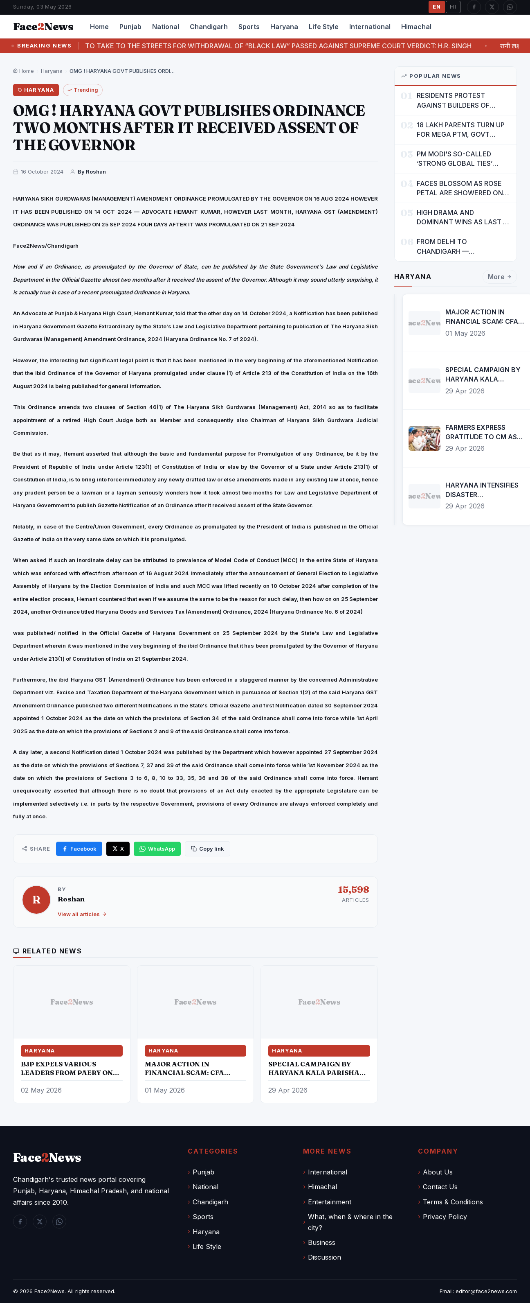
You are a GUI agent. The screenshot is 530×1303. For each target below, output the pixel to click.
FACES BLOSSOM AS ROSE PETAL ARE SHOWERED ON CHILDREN (460, 188)
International (370, 27)
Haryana (284, 27)
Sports (249, 27)
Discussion (324, 1257)
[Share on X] (118, 849)
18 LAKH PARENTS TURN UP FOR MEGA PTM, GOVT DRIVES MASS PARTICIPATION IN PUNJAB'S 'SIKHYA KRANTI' (463, 130)
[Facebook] (474, 7)
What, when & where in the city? (350, 1222)
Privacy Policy (445, 1217)
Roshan (71, 898)
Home (99, 27)
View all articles (82, 914)
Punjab (130, 27)
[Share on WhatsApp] (157, 849)
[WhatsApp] (510, 7)
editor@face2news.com (486, 1291)
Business (321, 1242)
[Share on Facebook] (79, 849)
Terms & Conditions (453, 1202)
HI (453, 6)
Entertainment (329, 1202)
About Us (438, 1172)
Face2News (49, 1291)
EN (437, 6)
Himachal (416, 27)
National (165, 27)
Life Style (324, 27)
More (500, 277)
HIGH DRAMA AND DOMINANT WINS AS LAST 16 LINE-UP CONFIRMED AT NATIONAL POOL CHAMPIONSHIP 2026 (463, 217)
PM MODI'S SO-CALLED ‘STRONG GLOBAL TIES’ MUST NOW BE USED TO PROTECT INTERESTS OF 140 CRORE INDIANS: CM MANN (463, 159)
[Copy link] (207, 848)
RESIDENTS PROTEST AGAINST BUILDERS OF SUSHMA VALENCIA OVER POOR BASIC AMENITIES (458, 100)
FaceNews (47, 1157)
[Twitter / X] (492, 7)
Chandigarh (209, 27)
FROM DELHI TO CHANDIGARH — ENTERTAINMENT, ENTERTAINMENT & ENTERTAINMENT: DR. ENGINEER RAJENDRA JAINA (462, 246)
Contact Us (440, 1187)
